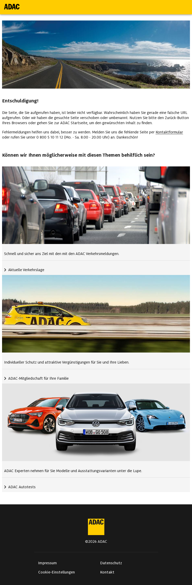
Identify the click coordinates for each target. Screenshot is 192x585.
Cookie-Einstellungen (56, 572)
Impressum (47, 563)
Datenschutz (111, 563)
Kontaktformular (169, 132)
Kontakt (107, 572)
